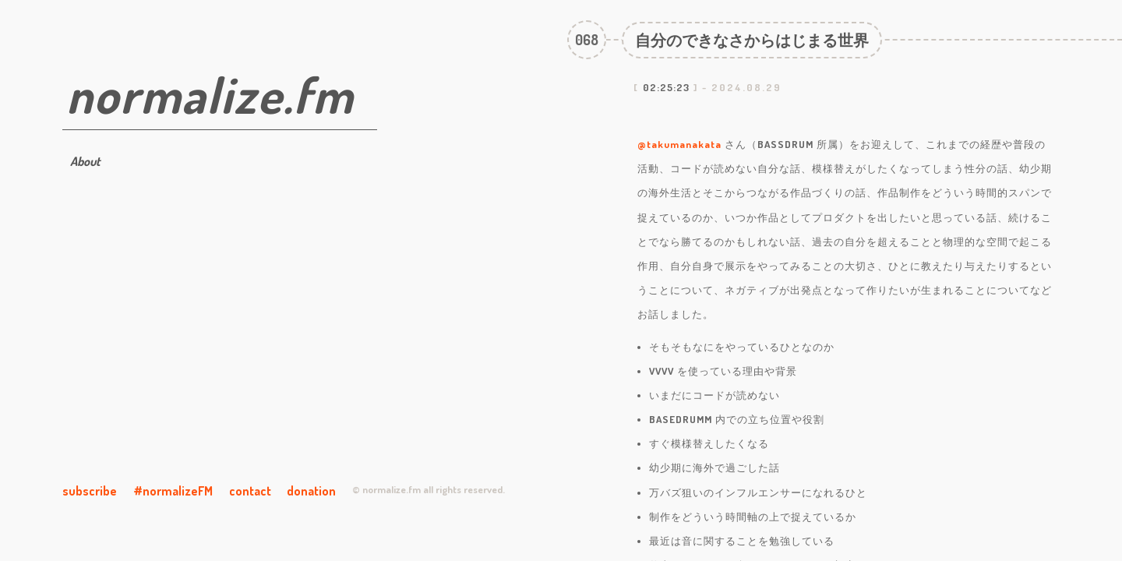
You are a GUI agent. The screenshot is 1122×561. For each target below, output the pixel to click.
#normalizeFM (173, 491)
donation (311, 491)
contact (250, 491)
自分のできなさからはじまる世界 (752, 40)
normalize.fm (210, 93)
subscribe (89, 491)
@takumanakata (679, 144)
